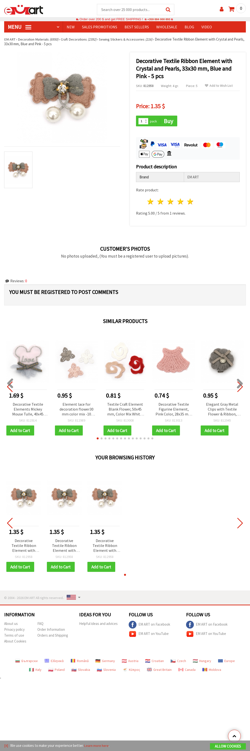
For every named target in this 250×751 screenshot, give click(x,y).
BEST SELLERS (137, 27)
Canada (187, 670)
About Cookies (15, 642)
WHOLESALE (166, 27)
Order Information (51, 630)
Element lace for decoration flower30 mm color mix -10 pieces (77, 410)
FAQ (40, 624)
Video (206, 27)
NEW (71, 27)
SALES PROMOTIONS (99, 27)
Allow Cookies (228, 746)
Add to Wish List (219, 86)
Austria (130, 662)
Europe (226, 661)
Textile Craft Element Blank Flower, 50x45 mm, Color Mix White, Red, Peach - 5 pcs (125, 410)
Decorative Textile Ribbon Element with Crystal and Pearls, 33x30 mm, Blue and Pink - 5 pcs (23, 546)
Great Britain (159, 670)
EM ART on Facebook (149, 626)
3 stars (171, 202)
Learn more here (97, 745)
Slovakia (81, 670)
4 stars (181, 202)
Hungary (202, 662)
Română (80, 661)
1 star (151, 202)
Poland (56, 670)
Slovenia (106, 670)
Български (26, 661)
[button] (98, 439)
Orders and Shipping (52, 636)
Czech (178, 662)
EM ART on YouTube (149, 635)
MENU (19, 27)
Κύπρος (131, 670)
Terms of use (14, 636)
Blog (189, 27)
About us (11, 624)
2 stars (161, 202)
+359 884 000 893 (159, 19)
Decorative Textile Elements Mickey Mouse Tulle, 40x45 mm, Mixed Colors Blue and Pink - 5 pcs (28, 410)
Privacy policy (14, 630)
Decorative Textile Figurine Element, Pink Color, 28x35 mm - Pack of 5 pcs (174, 410)
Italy (35, 670)
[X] (6, 745)
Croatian (154, 662)
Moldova (211, 670)
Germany (105, 662)
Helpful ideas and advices (98, 624)
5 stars (191, 202)
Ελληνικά (54, 661)
